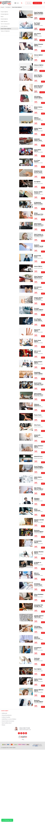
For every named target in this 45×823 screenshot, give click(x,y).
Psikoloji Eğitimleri (4, 14)
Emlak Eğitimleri (4, 26)
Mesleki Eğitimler (4, 19)
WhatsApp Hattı (7, 820)
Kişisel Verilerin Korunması (8, 721)
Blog (23, 739)
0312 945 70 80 (24, 728)
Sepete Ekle (42, 18)
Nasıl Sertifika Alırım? (7, 723)
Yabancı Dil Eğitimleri (5, 31)
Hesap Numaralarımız (6, 715)
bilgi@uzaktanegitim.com (25, 729)
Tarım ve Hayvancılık (5, 23)
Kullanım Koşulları (6, 717)
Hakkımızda (4, 713)
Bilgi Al (43, 50)
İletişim (3, 724)
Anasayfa (2, 7)
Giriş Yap (28, 3)
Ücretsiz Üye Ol (37, 3)
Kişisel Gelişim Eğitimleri (6, 28)
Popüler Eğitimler (4, 11)
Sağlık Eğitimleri (4, 21)
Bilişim (2, 16)
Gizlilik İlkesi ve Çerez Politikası (9, 719)
